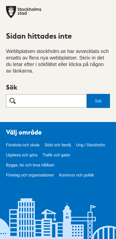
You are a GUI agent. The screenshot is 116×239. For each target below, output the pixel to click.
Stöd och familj (58, 145)
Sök (11, 87)
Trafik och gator (56, 155)
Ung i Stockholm (90, 145)
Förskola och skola (22, 145)
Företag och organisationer (30, 175)
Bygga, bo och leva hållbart (30, 165)
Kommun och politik (76, 175)
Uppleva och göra (21, 155)
